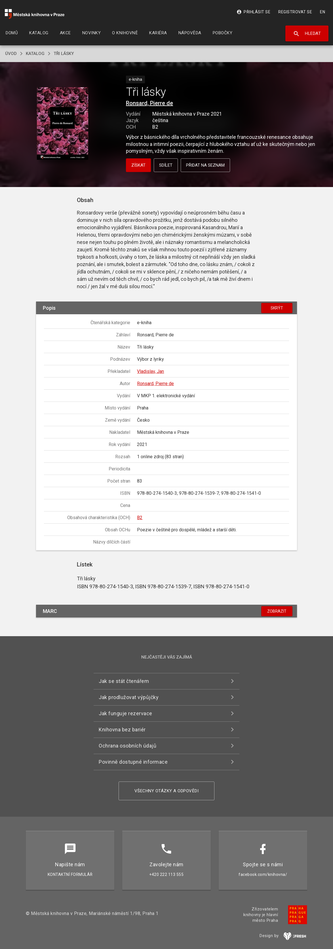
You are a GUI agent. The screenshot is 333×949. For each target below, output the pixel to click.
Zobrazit (276, 611)
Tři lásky (64, 53)
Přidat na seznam (205, 165)
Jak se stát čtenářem (124, 681)
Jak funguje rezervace (125, 713)
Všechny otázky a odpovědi (166, 790)
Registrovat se (295, 12)
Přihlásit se (253, 11)
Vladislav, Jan (150, 371)
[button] (62, 123)
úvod (11, 53)
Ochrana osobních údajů (127, 746)
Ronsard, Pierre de (149, 103)
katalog (35, 53)
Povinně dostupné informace (133, 762)
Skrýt (277, 308)
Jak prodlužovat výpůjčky (129, 697)
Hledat (307, 33)
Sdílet (165, 165)
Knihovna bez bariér (122, 730)
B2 (139, 517)
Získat (138, 165)
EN (322, 12)
